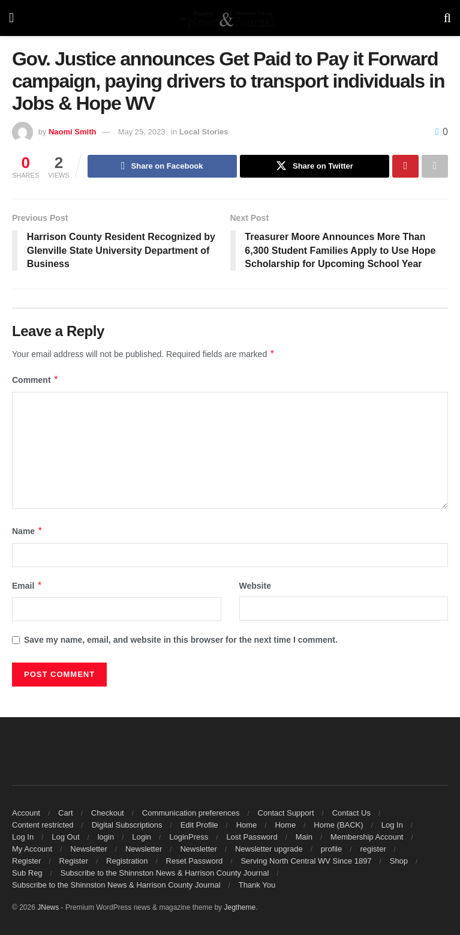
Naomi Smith (72, 131)
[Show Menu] (11, 18)
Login (141, 836)
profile (331, 848)
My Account (32, 848)
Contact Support (286, 812)
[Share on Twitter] (314, 166)
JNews (48, 907)
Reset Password (194, 860)
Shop (399, 860)
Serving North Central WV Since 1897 (305, 860)
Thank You (257, 884)
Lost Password (251, 836)
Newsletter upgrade (269, 848)
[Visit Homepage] (228, 18)
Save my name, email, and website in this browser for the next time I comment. (181, 640)
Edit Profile (199, 824)
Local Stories (204, 131)
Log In (392, 824)
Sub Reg (27, 872)
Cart (65, 812)
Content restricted (43, 824)
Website (255, 586)
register (373, 848)
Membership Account (366, 836)
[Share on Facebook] (162, 166)
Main (304, 836)
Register (26, 860)
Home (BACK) (338, 824)
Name (27, 531)
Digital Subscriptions (127, 824)
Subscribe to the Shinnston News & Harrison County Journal (165, 872)
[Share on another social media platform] (435, 166)
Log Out (65, 836)
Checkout (107, 812)
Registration (127, 860)
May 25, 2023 (142, 131)
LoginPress (188, 836)
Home (246, 824)
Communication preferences (191, 812)
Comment (35, 380)
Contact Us (351, 812)
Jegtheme (239, 907)
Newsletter (88, 848)
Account (26, 812)
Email (27, 585)
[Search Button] (447, 18)
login (106, 836)
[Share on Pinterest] (405, 166)
